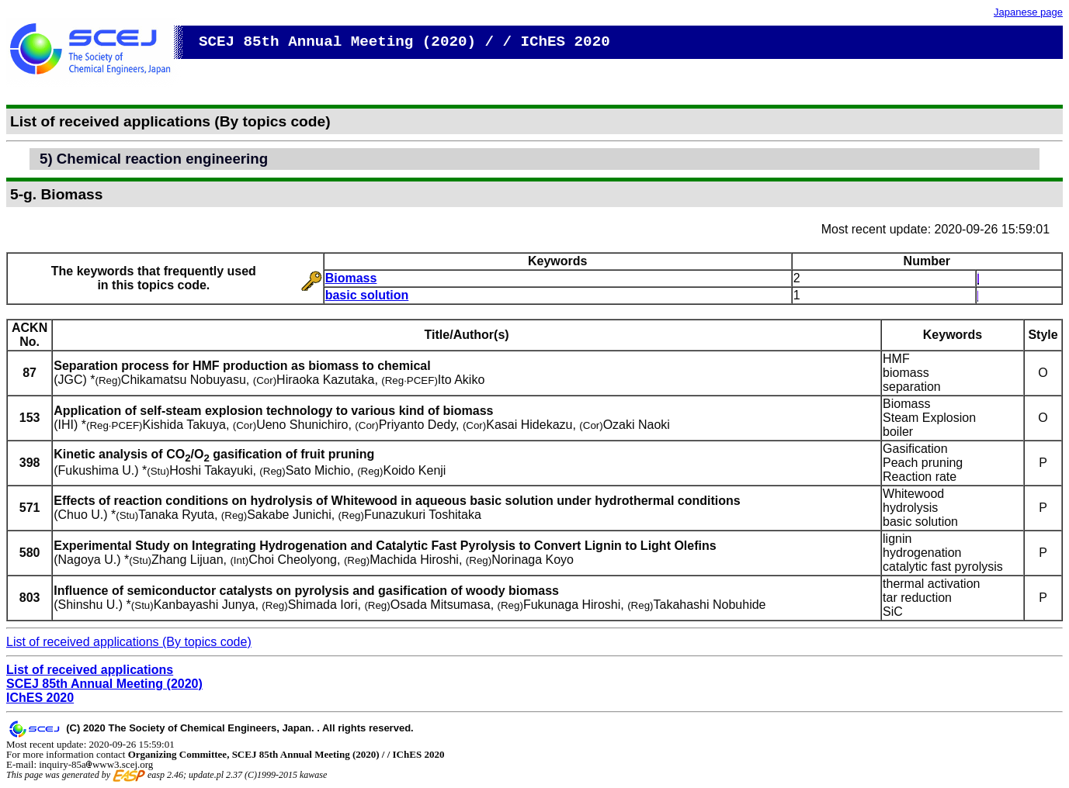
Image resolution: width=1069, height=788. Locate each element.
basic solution (367, 295)
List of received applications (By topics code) (129, 641)
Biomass (351, 278)
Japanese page (1028, 12)
